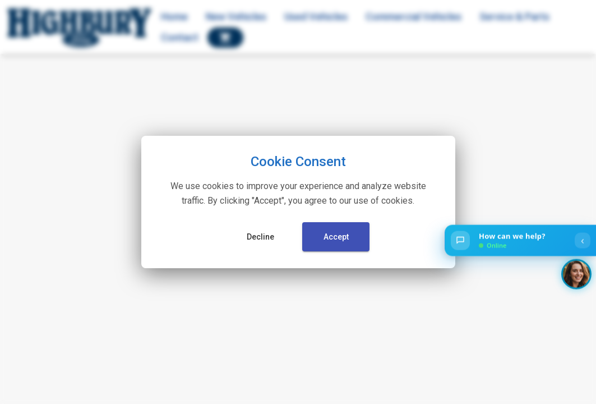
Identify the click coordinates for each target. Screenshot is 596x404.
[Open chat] (520, 240)
